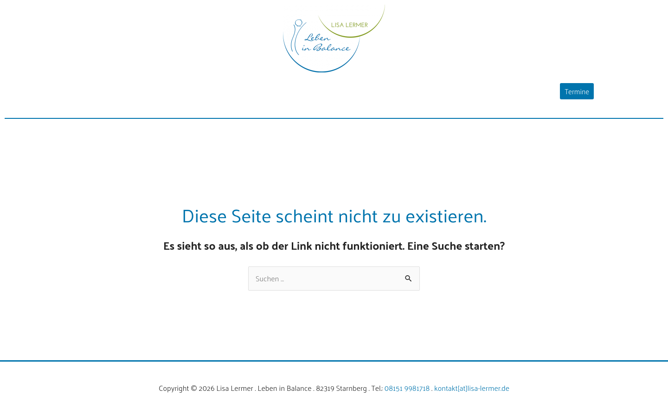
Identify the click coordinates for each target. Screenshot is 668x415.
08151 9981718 (407, 388)
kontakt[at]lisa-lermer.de (471, 388)
